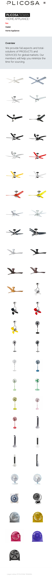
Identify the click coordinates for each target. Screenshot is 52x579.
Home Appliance (12, 31)
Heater (8, 27)
